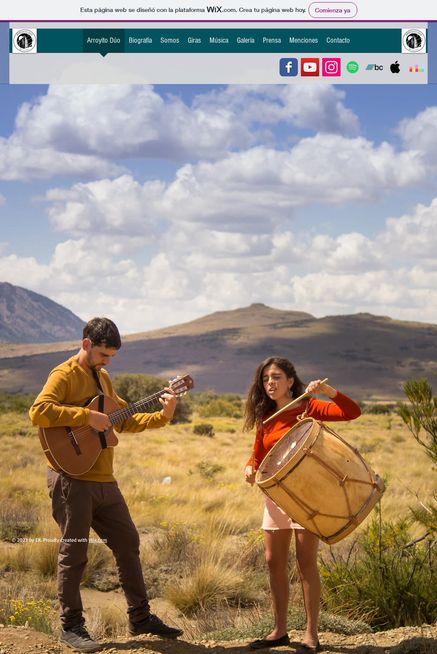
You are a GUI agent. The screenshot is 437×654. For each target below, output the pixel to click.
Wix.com (98, 540)
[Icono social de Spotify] (353, 67)
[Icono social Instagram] (331, 67)
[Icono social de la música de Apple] (395, 67)
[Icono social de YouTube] (310, 67)
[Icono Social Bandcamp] (374, 67)
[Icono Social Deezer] (417, 67)
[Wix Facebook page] (289, 67)
